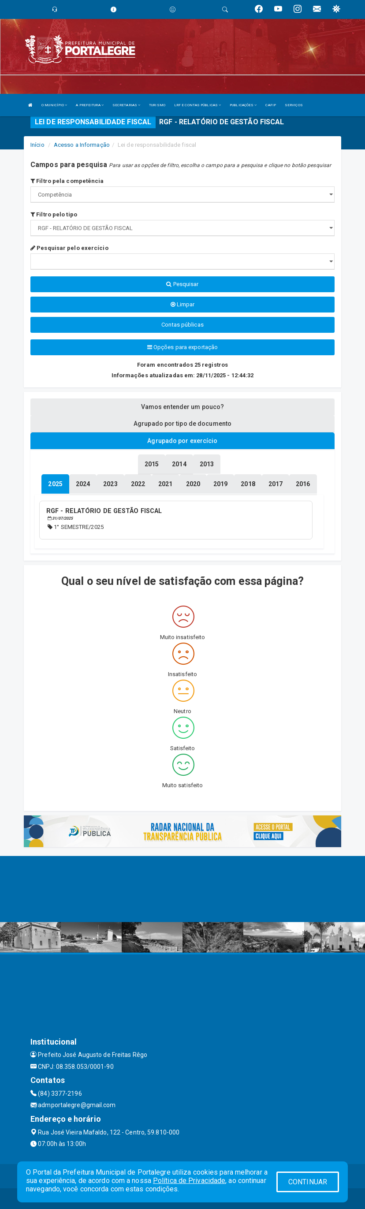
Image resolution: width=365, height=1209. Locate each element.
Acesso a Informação (82, 144)
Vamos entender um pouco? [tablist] (182, 406)
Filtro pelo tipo (53, 214)
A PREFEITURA (89, 105)
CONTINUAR (307, 1182)
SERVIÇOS (294, 105)
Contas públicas (182, 324)
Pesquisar (182, 284)
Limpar (183, 304)
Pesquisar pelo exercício (69, 248)
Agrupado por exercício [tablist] (182, 440)
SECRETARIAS (126, 105)
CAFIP (270, 105)
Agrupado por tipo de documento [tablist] (182, 423)
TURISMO (157, 105)
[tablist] (55, 483)
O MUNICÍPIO (54, 105)
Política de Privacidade (189, 1180)
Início (37, 144)
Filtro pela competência (67, 181)
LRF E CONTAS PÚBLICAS (197, 105)
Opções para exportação (182, 347)
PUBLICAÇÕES (243, 105)
